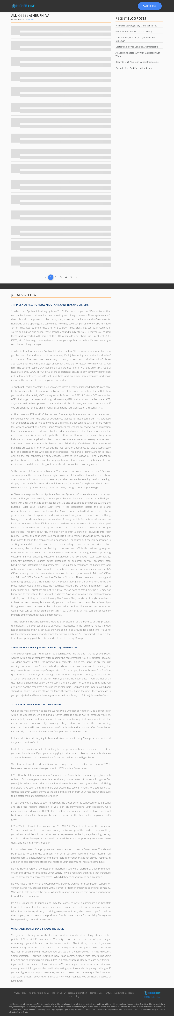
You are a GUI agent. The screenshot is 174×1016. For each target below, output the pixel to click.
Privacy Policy (20, 993)
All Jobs (31, 19)
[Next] (76, 277)
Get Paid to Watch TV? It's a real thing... (135, 31)
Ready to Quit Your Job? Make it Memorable (137, 62)
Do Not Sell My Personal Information (69, 993)
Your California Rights (39, 993)
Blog (77, 996)
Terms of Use (96, 993)
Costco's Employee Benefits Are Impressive (137, 46)
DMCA (108, 993)
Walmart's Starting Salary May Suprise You (136, 25)
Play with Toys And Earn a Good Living (134, 67)
